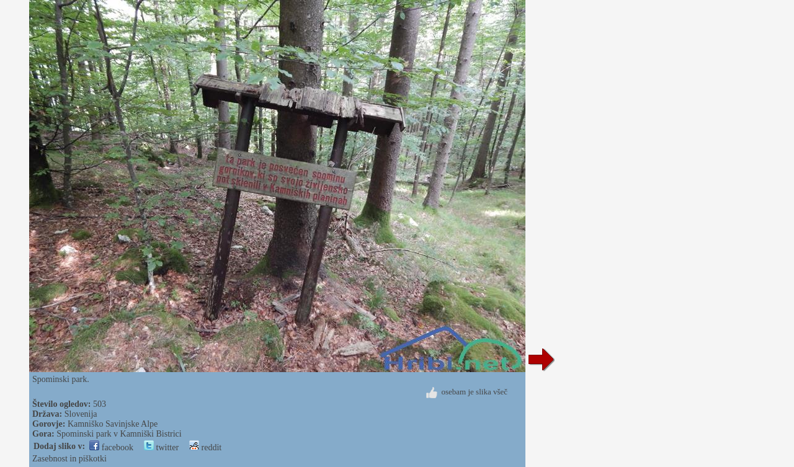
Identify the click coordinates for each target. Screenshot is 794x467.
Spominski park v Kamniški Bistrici (118, 433)
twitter (161, 447)
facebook (111, 447)
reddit (205, 447)
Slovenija (81, 414)
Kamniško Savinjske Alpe (113, 424)
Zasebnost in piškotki (69, 458)
